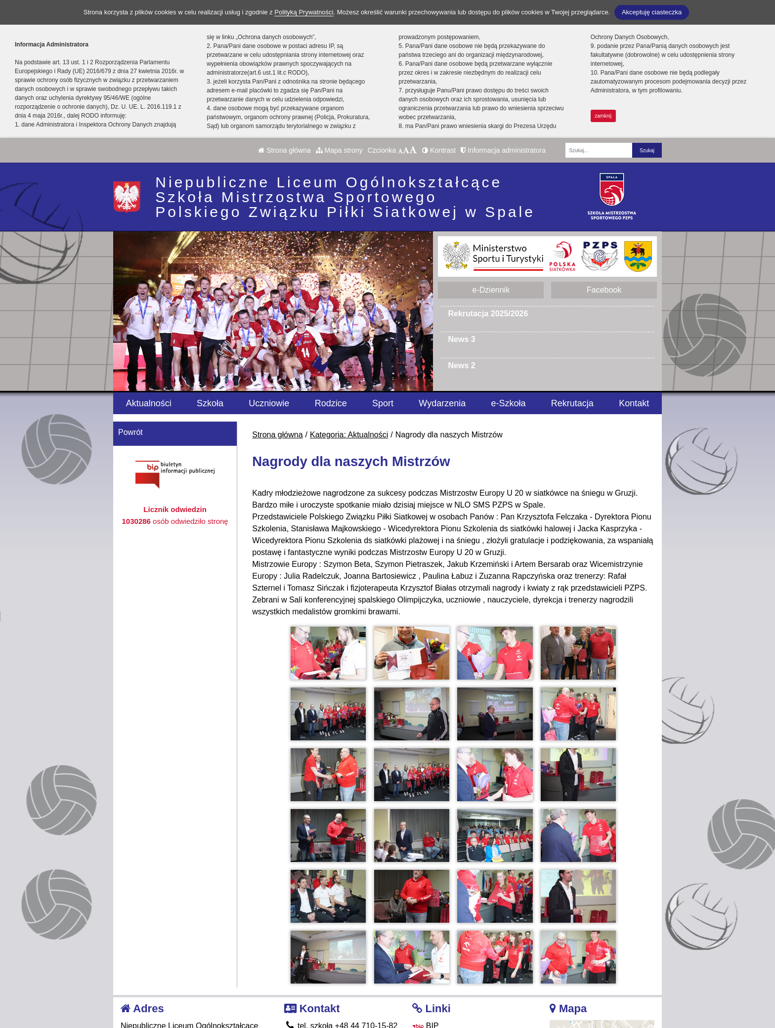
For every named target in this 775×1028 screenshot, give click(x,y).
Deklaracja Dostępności (460, 1004)
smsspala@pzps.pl (324, 978)
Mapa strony (339, 150)
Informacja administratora (503, 150)
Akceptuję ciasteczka (652, 12)
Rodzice (331, 403)
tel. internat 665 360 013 (333, 966)
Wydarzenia (442, 403)
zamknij (603, 116)
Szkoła (210, 403)
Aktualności (149, 403)
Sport (382, 403)
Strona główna (284, 150)
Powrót (130, 432)
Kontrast (439, 150)
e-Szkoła (508, 403)
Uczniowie (269, 403)
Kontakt (634, 403)
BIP (425, 954)
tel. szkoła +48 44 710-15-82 (341, 954)
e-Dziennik (491, 290)
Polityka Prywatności (455, 991)
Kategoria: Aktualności (349, 434)
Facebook (604, 290)
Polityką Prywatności (303, 12)
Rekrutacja (572, 403)
